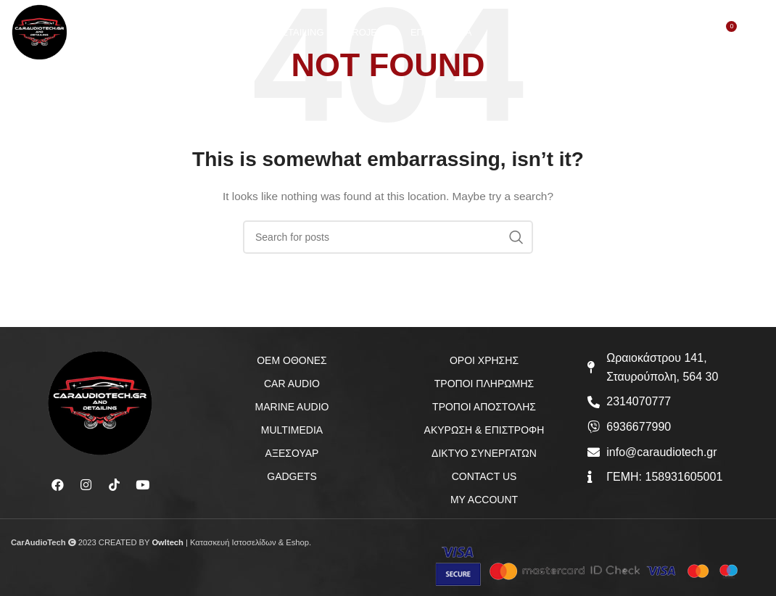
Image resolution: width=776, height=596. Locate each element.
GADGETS (291, 476)
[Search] (665, 36)
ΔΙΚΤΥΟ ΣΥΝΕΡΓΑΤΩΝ (484, 453)
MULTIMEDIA (292, 430)
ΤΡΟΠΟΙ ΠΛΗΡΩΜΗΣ (484, 383)
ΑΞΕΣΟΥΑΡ (292, 453)
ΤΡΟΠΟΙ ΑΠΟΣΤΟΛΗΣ (484, 407)
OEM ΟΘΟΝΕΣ (292, 360)
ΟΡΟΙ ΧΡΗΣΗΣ (484, 360)
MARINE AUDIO (292, 407)
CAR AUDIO (292, 383)
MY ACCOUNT (484, 499)
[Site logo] (44, 35)
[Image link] (100, 402)
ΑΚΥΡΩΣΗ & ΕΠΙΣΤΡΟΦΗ (484, 430)
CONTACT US (484, 476)
